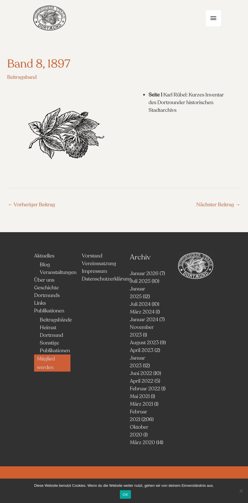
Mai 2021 (140, 396)
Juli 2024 (140, 304)
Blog (45, 264)
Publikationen (49, 310)
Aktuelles (44, 255)
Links (40, 303)
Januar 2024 (144, 319)
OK (125, 494)
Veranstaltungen (58, 272)
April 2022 (141, 381)
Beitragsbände (56, 319)
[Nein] (241, 491)
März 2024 (142, 311)
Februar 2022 (145, 388)
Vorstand (92, 255)
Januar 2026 (144, 273)
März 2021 (141, 404)
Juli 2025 (140, 281)
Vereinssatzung (99, 263)
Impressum (94, 271)
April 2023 (141, 350)
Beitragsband (22, 77)
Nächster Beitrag (218, 204)
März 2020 (142, 442)
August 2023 (144, 342)
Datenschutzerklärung (106, 278)
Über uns (44, 280)
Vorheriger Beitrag (31, 204)
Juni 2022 (141, 373)
